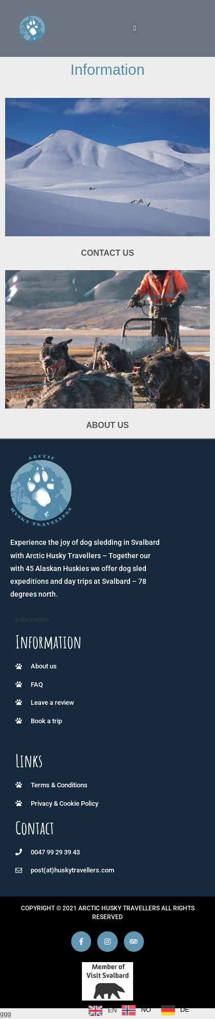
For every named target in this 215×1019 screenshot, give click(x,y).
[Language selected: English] (142, 1010)
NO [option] (146, 1009)
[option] (136, 1010)
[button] (135, 28)
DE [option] (184, 1009)
